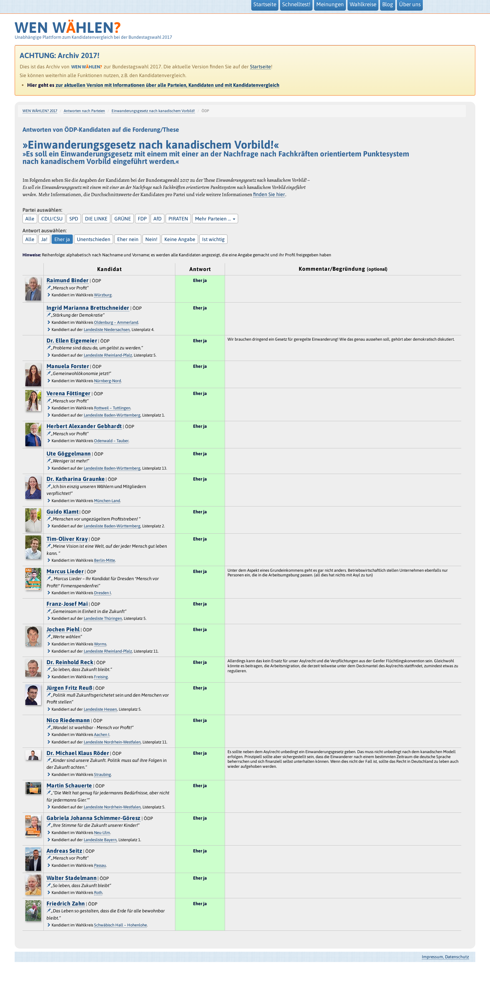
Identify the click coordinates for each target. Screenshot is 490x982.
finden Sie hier (269, 194)
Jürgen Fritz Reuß (69, 687)
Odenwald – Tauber (111, 440)
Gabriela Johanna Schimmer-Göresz (94, 818)
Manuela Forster (68, 366)
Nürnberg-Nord (107, 380)
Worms (100, 644)
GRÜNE (122, 218)
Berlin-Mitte (104, 560)
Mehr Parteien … (215, 218)
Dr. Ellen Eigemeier (72, 340)
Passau (100, 865)
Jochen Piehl (63, 629)
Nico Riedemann (68, 720)
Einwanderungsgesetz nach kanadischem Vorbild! (153, 111)
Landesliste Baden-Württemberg (112, 415)
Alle (29, 218)
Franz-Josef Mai (67, 603)
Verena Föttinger (69, 393)
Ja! (44, 239)
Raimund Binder (68, 280)
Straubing (102, 774)
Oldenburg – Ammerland (116, 322)
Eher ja (62, 239)
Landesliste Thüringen (103, 618)
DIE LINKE (96, 218)
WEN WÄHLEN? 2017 (39, 111)
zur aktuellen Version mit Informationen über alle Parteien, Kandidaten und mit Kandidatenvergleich (167, 85)
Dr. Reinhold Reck (70, 662)
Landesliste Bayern (100, 839)
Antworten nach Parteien (84, 111)
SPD (73, 218)
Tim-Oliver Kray (67, 538)
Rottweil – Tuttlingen (112, 408)
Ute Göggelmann (69, 453)
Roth (98, 892)
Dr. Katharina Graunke (76, 479)
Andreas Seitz (64, 850)
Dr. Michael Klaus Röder (78, 753)
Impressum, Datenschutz (445, 956)
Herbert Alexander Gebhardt (84, 426)
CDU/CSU (51, 218)
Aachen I (101, 734)
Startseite (260, 66)
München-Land (107, 500)
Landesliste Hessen (100, 709)
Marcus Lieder (65, 571)
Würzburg (103, 295)
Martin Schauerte (69, 785)
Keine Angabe (179, 239)
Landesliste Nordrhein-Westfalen (112, 742)
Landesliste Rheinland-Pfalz (108, 355)
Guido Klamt (63, 511)
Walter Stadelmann (72, 878)
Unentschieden (93, 239)
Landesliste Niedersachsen (107, 329)
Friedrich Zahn (66, 903)
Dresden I (102, 592)
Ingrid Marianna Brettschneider (88, 307)
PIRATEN (178, 218)
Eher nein (127, 239)
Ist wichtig (213, 239)
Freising (101, 676)
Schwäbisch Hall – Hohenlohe (120, 925)
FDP (142, 218)
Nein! (151, 239)
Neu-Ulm (102, 832)
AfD (157, 218)
